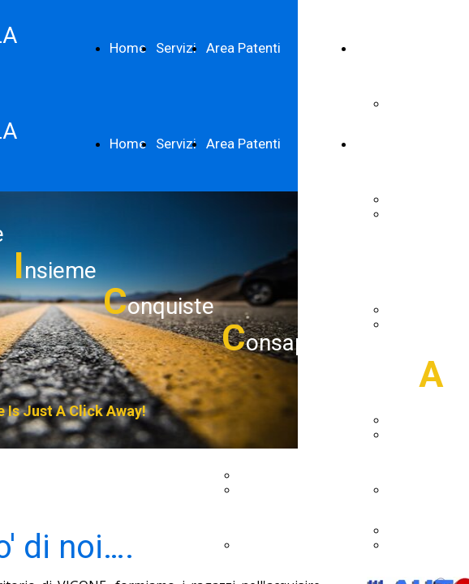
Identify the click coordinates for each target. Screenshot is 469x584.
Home (128, 48)
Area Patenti (243, 48)
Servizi (176, 48)
